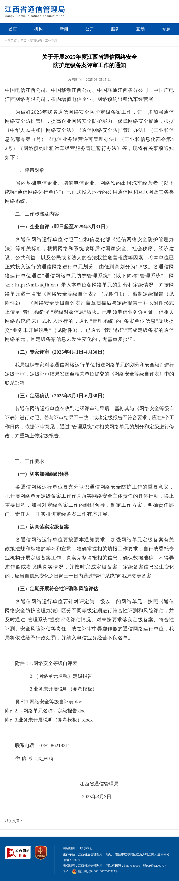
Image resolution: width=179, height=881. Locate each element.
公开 (89, 29)
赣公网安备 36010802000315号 (95, 871)
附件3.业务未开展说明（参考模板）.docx (49, 720)
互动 (140, 29)
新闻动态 (36, 40)
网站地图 (69, 848)
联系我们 (86, 848)
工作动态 (51, 40)
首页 (13, 29)
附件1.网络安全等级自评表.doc (49, 702)
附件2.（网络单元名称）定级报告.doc (45, 711)
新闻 (64, 29)
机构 (38, 29)
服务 (115, 29)
